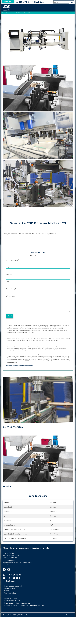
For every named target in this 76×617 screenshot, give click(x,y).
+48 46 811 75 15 (13, 578)
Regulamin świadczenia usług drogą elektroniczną (24, 605)
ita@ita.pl (39, 2)
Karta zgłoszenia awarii (13, 586)
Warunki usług (10, 593)
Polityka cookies (10, 598)
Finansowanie (9, 588)
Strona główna (6, 12)
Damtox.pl (69, 615)
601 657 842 (24, 2)
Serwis (6, 591)
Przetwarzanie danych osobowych (17, 603)
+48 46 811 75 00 (13, 575)
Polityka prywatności (12, 601)
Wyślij (9, 316)
